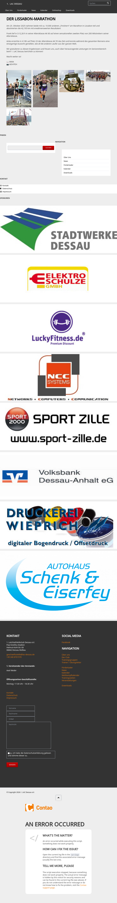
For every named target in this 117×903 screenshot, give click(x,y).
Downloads (68, 173)
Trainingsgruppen (70, 660)
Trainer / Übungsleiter (71, 662)
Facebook (66, 642)
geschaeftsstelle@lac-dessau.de (20, 654)
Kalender (67, 169)
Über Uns (67, 157)
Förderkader (68, 165)
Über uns (66, 654)
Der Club (65, 657)
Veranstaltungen (69, 680)
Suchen (108, 3)
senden (12, 765)
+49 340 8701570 (13, 657)
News (66, 161)
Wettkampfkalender (70, 675)
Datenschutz (12, 695)
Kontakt (9, 692)
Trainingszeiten (68, 678)
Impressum (11, 698)
